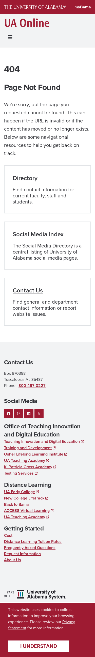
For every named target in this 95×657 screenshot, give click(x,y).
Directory (25, 178)
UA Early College (19, 492)
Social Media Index (38, 234)
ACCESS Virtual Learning (27, 510)
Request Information (22, 554)
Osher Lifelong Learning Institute (33, 454)
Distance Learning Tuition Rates (33, 541)
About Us (12, 560)
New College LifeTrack (24, 498)
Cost (8, 535)
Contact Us (28, 290)
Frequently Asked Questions (29, 548)
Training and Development (28, 448)
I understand (38, 646)
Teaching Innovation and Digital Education (42, 441)
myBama (82, 7)
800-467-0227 (32, 385)
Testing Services (19, 473)
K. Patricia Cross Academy (28, 467)
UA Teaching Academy (24, 460)
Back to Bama (16, 504)
